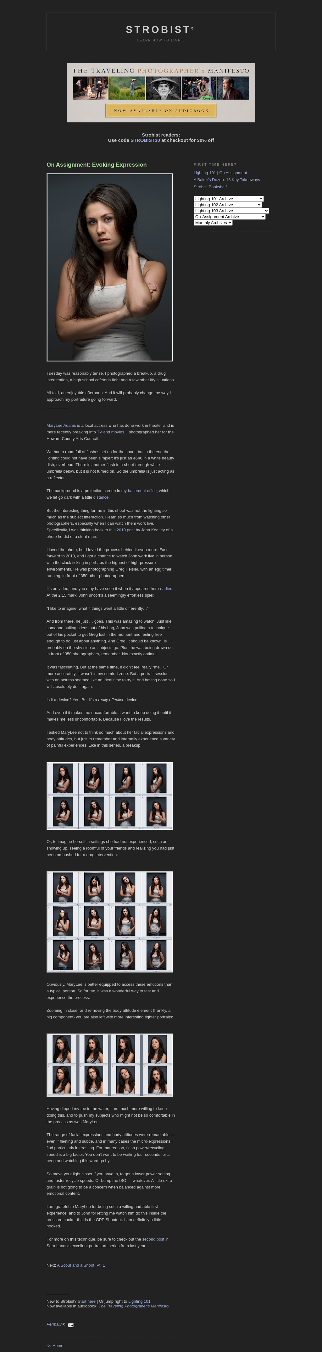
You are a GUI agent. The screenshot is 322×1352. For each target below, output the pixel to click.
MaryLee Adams (61, 425)
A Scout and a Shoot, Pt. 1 (81, 1265)
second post (153, 1239)
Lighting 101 (139, 1301)
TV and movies (110, 432)
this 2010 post (122, 530)
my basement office (139, 490)
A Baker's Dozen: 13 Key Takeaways (227, 179)
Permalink (56, 1324)
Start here (87, 1301)
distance (100, 497)
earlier (165, 588)
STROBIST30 (145, 140)
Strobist (161, 29)
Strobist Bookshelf (210, 187)
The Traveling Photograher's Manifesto (134, 1306)
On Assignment (233, 172)
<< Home (55, 1345)
